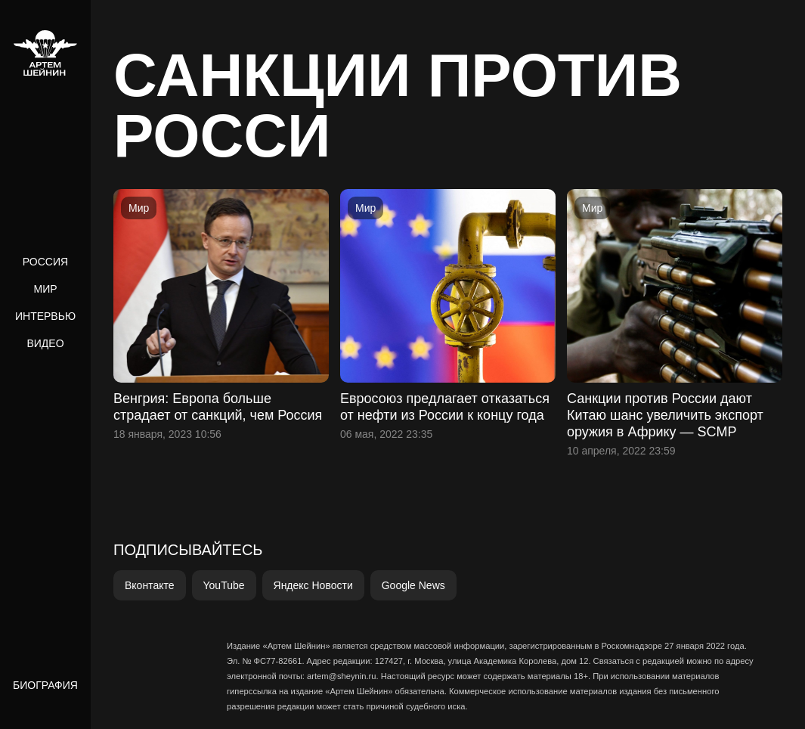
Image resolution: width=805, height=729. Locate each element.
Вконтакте (150, 585)
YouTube (224, 585)
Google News (413, 585)
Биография (45, 685)
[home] (45, 53)
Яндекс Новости (313, 585)
